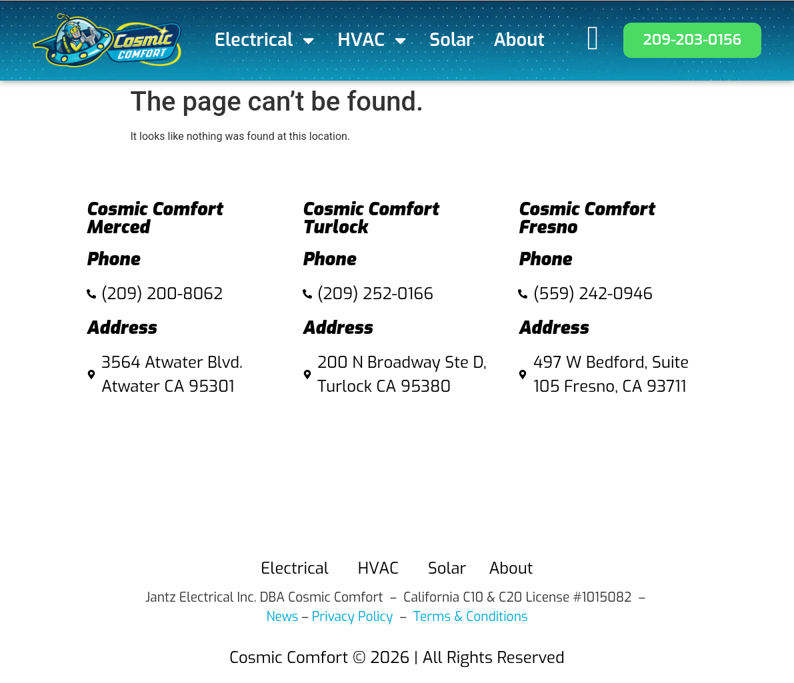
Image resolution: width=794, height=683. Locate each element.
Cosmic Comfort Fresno (586, 218)
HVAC (374, 40)
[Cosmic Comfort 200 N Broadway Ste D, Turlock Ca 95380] (397, 473)
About (519, 40)
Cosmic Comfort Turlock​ (371, 218)
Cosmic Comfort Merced (155, 218)
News (282, 616)
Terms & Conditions (470, 616)
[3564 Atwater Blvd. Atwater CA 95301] (181, 473)
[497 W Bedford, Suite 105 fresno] (612, 473)
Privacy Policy (352, 616)
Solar (451, 40)
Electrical (266, 40)
